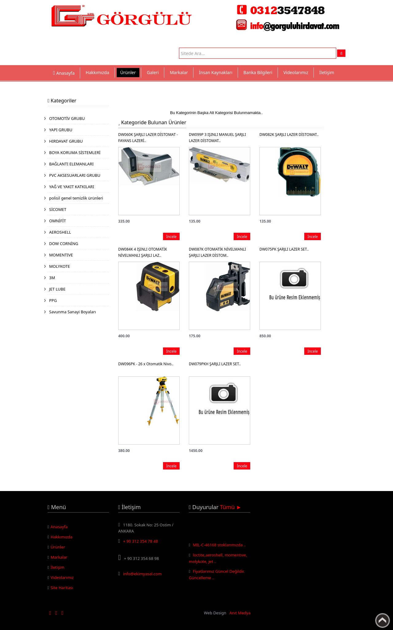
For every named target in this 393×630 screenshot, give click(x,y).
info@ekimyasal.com (142, 574)
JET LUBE (57, 289)
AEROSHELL (60, 232)
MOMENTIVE (61, 255)
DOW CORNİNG (63, 243)
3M (52, 277)
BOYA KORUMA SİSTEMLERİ (74, 152)
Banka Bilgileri (257, 72)
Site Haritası (62, 587)
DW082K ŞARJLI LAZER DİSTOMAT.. (289, 134)
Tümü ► (231, 507)
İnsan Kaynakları (215, 72)
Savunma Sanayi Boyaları (72, 312)
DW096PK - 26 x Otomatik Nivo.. (145, 364)
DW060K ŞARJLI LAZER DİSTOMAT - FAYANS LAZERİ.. (148, 137)
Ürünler (128, 72)
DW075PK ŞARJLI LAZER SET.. (284, 249)
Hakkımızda (97, 72)
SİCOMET (57, 209)
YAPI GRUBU (60, 130)
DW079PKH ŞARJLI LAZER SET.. (215, 364)
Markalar (179, 72)
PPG (53, 300)
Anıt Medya (240, 613)
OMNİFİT (57, 221)
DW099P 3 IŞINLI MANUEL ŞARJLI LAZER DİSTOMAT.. (217, 137)
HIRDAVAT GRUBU (66, 141)
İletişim (326, 72)
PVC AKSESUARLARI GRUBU (74, 175)
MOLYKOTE (59, 266)
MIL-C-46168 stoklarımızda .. (219, 546)
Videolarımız (295, 72)
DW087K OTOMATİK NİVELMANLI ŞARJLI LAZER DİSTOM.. (217, 252)
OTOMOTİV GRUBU (67, 118)
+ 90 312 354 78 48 (140, 541)
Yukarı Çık (382, 620)
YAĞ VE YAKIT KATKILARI (71, 186)
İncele (171, 236)
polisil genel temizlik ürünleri (76, 198)
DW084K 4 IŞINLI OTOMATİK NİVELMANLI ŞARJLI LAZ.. (142, 252)
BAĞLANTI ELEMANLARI (71, 164)
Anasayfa (59, 526)
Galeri (153, 72)
